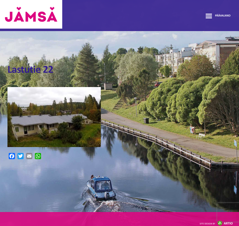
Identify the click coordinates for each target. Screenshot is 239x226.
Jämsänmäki (31, 14)
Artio (216, 223)
